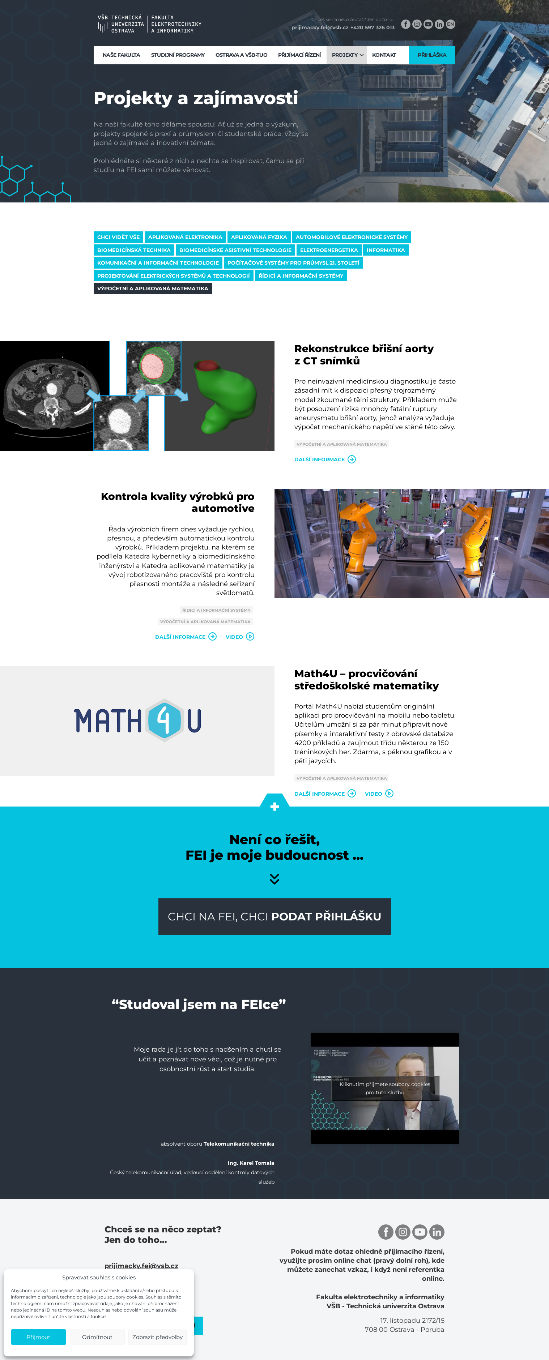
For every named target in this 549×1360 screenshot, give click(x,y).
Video (240, 637)
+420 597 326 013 (372, 27)
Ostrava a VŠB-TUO (241, 55)
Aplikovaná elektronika (185, 237)
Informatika (386, 250)
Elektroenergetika (329, 250)
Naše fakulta (121, 55)
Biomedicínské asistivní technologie (235, 250)
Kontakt (384, 55)
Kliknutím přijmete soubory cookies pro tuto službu (385, 1088)
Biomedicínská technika (134, 250)
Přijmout (38, 1337)
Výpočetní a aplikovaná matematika (152, 288)
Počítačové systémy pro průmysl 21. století (293, 263)
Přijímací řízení (299, 55)
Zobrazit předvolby (157, 1337)
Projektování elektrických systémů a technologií (173, 276)
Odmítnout (97, 1337)
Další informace (325, 459)
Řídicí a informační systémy (301, 276)
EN (450, 24)
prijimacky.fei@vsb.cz (320, 27)
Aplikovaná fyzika (259, 237)
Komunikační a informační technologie (158, 263)
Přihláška (432, 55)
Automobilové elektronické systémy (352, 237)
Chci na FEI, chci (275, 916)
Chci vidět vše (118, 237)
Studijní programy (178, 55)
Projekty (344, 55)
